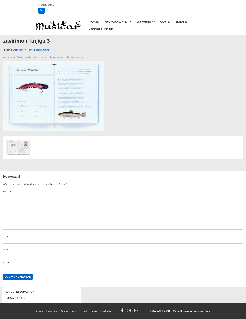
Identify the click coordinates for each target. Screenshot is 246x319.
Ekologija (181, 21)
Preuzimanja (51, 311)
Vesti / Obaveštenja (118, 22)
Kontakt (84, 311)
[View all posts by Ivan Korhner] (38, 57)
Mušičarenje (145, 22)
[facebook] (123, 311)
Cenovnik (64, 311)
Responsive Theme (201, 311)
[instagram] (129, 311)
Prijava (94, 311)
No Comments (77, 57)
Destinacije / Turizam (101, 28)
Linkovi (75, 311)
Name (5, 236)
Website (6, 262)
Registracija (105, 311)
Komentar (8, 192)
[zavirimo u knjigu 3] (24, 57)
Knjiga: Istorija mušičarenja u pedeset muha (31, 50)
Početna (93, 21)
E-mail (5, 249)
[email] (136, 311)
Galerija (165, 21)
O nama (39, 311)
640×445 (18, 298)
